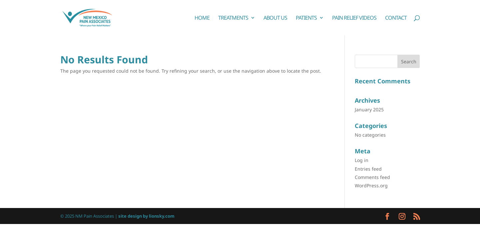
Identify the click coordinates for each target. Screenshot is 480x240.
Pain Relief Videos (354, 18)
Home (202, 18)
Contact (396, 18)
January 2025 (369, 109)
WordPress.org (371, 185)
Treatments (233, 18)
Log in (361, 160)
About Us (275, 18)
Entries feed (368, 169)
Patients (306, 18)
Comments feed (372, 177)
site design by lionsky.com (146, 216)
